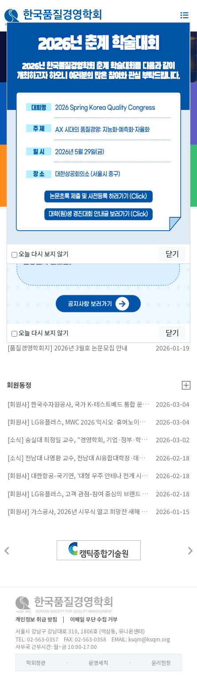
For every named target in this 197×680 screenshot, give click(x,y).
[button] (6, 551)
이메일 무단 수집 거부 (94, 619)
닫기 (172, 332)
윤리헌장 (161, 662)
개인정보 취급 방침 (36, 619)
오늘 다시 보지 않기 (40, 332)
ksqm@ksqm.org (149, 639)
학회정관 (36, 662)
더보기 (186, 385)
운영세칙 (98, 662)
